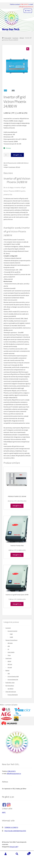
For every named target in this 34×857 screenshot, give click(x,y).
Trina (9, 655)
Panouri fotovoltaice (11, 640)
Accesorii (8, 628)
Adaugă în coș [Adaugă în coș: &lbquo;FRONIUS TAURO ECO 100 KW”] (17, 506)
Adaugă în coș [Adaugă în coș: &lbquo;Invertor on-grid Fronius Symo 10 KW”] (17, 604)
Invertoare (15, 38)
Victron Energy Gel (13, 679)
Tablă (11, 637)
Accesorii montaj (12, 631)
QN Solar (10, 643)
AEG (9, 646)
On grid (10, 667)
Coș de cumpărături (27, 852)
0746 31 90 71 (24, 4)
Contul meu (5, 854)
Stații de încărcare (11, 691)
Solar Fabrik (11, 652)
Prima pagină (7, 38)
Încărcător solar (10, 682)
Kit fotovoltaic (10, 685)
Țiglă (11, 634)
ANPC (4, 812)
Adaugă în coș (17, 155)
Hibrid (9, 661)
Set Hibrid (10, 688)
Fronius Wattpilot (13, 695)
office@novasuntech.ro (26, 7)
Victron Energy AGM (13, 676)
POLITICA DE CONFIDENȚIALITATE (15, 831)
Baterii (7, 670)
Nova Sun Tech (10, 29)
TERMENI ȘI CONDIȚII (11, 827)
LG (8, 649)
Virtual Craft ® (14, 847)
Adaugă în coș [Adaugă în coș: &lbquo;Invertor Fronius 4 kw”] (17, 555)
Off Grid (22, 38)
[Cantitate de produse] (7, 155)
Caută (17, 854)
